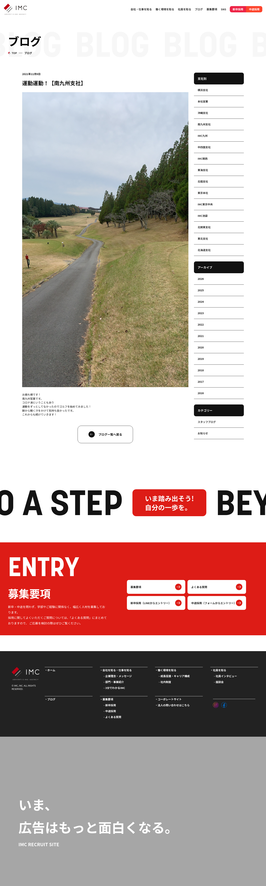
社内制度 (166, 682)
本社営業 (203, 101)
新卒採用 (238, 9)
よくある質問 (199, 587)
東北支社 (203, 238)
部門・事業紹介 (114, 682)
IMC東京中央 (205, 204)
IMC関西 (203, 158)
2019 (201, 359)
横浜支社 (203, 90)
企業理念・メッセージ (118, 676)
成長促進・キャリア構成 (175, 676)
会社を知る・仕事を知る (117, 670)
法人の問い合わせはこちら (174, 705)
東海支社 (203, 170)
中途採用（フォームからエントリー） (213, 603)
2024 (201, 301)
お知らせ (203, 433)
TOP (14, 53)
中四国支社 (204, 147)
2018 (201, 370)
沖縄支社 (203, 113)
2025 (201, 290)
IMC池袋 (203, 216)
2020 (201, 347)
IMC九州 (203, 136)
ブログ (199, 9)
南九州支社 (204, 124)
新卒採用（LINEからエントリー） (151, 603)
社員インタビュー (226, 676)
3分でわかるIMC (115, 688)
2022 (201, 324)
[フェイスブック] (224, 704)
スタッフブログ (207, 422)
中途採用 (254, 9)
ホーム (51, 670)
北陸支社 (203, 181)
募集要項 (136, 587)
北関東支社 (204, 227)
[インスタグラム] (216, 704)
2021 (201, 336)
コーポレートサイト (170, 699)
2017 (201, 381)
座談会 (220, 682)
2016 (201, 393)
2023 (201, 313)
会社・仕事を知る (141, 9)
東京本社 (203, 193)
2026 (201, 279)
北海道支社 (204, 250)
